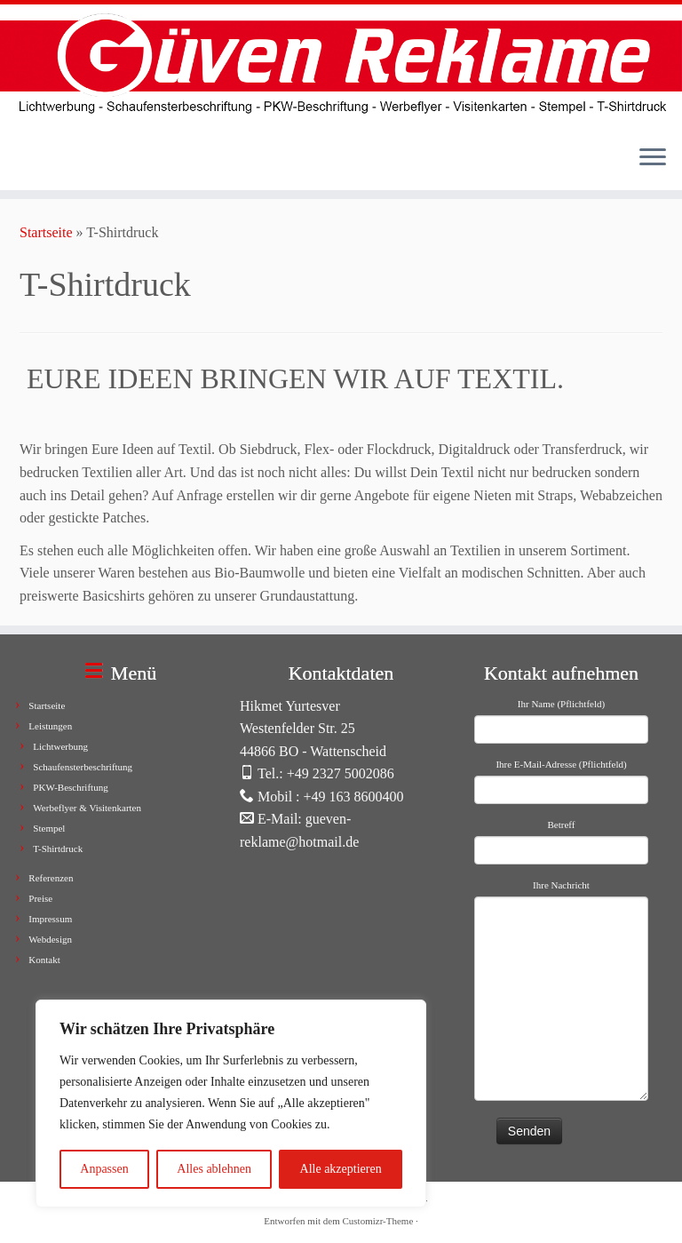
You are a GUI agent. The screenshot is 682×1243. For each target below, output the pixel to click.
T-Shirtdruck (58, 848)
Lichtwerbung (60, 746)
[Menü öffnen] (652, 158)
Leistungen (50, 726)
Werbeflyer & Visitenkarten (87, 807)
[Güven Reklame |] (341, 67)
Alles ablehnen (214, 1168)
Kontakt (43, 959)
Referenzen (50, 877)
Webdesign (50, 939)
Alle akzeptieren (341, 1168)
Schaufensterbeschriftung (82, 766)
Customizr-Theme (377, 1220)
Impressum (50, 918)
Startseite (46, 232)
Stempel (49, 828)
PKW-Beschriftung (70, 787)
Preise (40, 898)
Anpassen (104, 1168)
